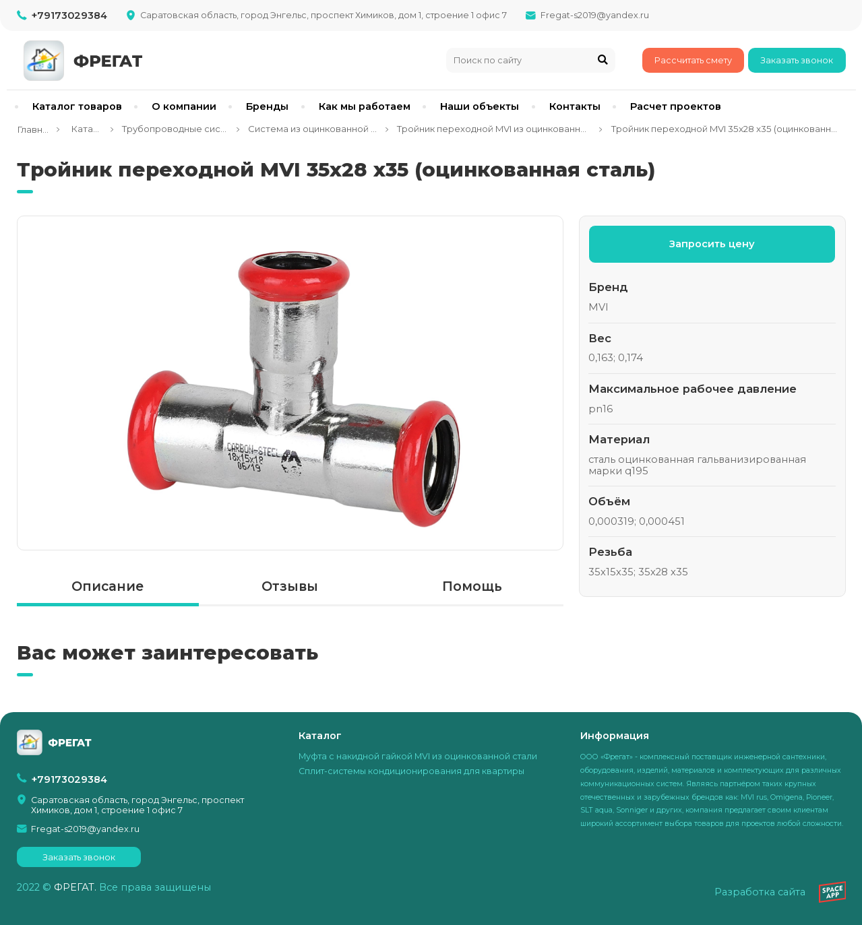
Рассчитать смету (693, 60)
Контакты (575, 106)
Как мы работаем (364, 106)
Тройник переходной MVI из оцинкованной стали (493, 128)
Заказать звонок (796, 60)
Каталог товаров (77, 106)
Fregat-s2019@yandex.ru (595, 15)
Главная (33, 129)
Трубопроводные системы (175, 128)
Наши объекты (479, 106)
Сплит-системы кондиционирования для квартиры (411, 771)
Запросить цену (712, 244)
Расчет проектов (675, 106)
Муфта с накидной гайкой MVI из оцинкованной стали (418, 756)
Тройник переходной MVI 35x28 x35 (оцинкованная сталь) (724, 128)
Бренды (267, 106)
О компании (184, 106)
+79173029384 (69, 15)
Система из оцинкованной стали (312, 128)
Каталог (85, 128)
